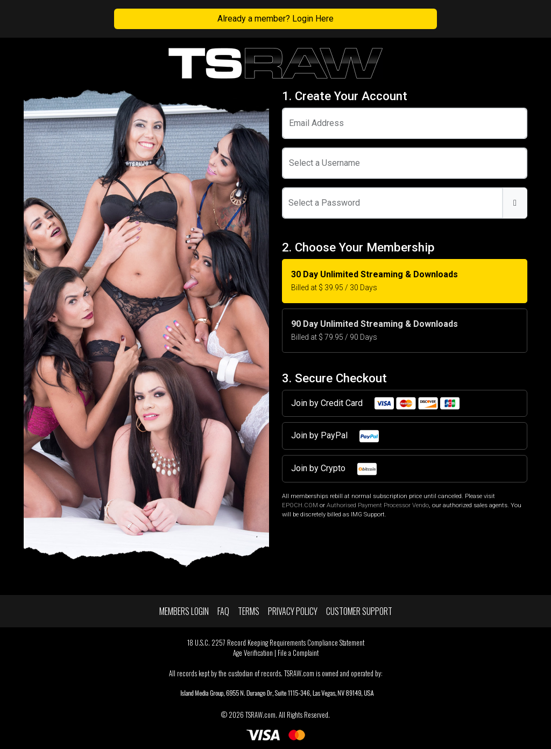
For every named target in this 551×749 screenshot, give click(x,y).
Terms (248, 611)
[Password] (392, 203)
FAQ (223, 611)
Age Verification (253, 653)
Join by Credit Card (376, 403)
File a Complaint (298, 653)
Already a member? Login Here (275, 18)
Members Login (184, 611)
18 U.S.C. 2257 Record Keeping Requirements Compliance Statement (275, 643)
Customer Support (359, 611)
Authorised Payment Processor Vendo (378, 505)
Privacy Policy (292, 611)
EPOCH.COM (300, 505)
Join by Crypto (334, 469)
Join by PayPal (335, 436)
